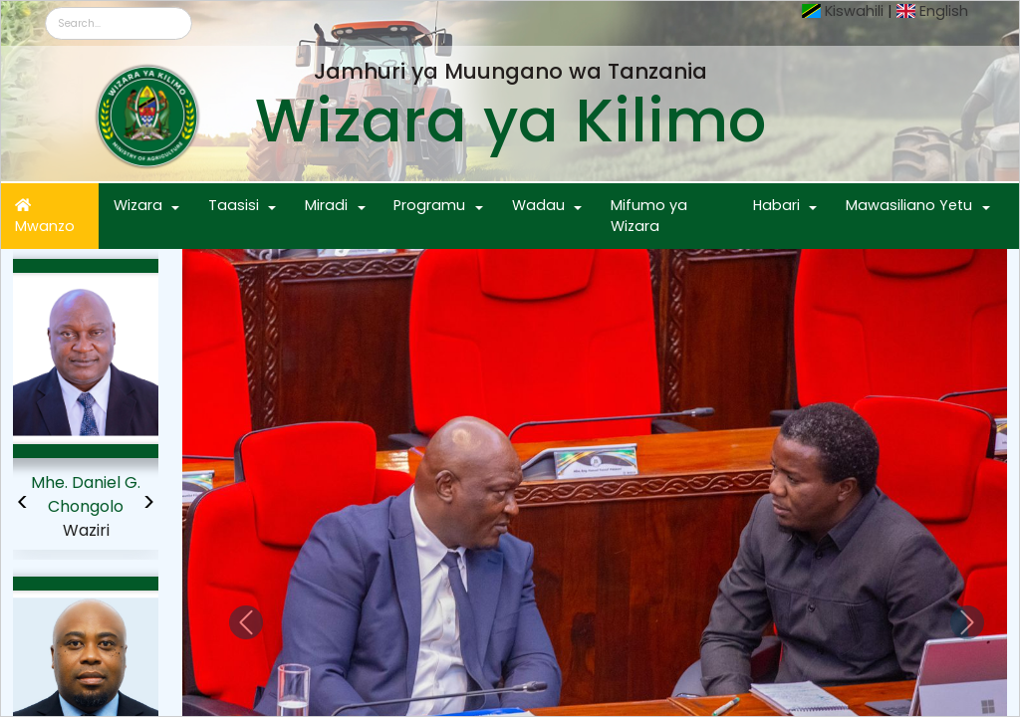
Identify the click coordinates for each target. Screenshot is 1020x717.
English (943, 11)
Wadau (538, 205)
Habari (776, 205)
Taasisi (233, 205)
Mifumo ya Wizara (649, 216)
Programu (429, 205)
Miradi (326, 205)
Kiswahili (854, 11)
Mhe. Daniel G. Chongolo (85, 494)
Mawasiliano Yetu (909, 205)
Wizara (138, 205)
